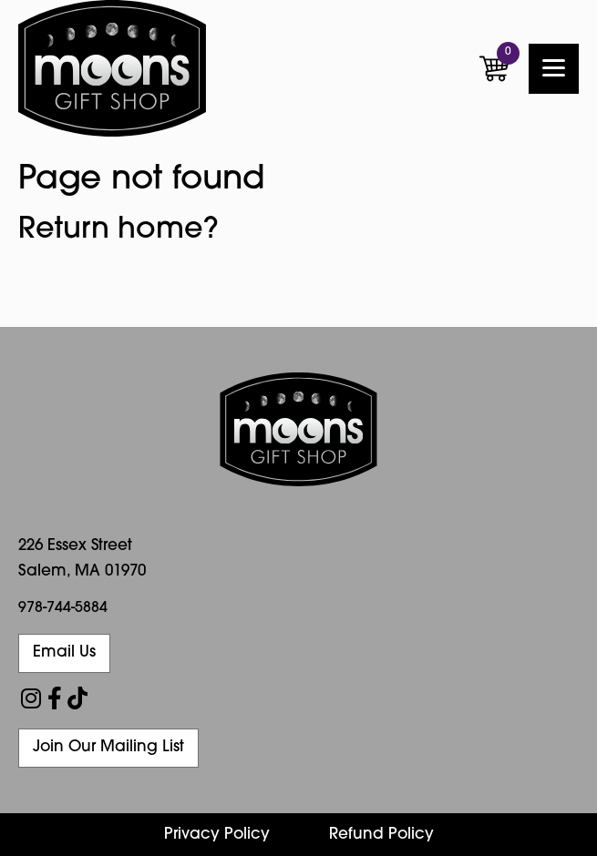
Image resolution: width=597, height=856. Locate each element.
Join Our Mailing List (108, 747)
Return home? (118, 230)
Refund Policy (381, 834)
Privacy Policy (217, 834)
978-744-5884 (63, 608)
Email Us (64, 652)
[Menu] (554, 69)
